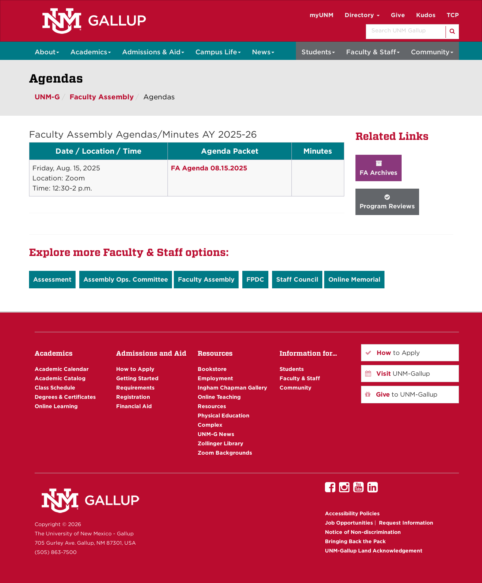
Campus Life (218, 52)
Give (398, 15)
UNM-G (47, 97)
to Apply (392, 352)
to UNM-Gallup (401, 394)
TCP (453, 15)
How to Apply (135, 369)
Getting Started (137, 378)
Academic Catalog (60, 378)
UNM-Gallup (397, 373)
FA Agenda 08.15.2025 (209, 168)
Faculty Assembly (102, 97)
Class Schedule (55, 387)
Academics (90, 52)
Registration (133, 397)
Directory (362, 15)
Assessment (52, 279)
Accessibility (352, 513)
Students (318, 52)
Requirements (135, 387)
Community (432, 52)
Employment (215, 378)
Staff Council (297, 279)
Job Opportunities (349, 523)
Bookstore (212, 369)
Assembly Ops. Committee (125, 279)
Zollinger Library (220, 443)
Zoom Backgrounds (225, 452)
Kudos (425, 15)
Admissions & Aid (153, 52)
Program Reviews (387, 202)
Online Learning (56, 406)
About (47, 52)
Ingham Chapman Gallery (232, 387)
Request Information (406, 523)
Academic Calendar (62, 369)
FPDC (255, 279)
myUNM (321, 15)
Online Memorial (354, 279)
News (263, 52)
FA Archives (379, 168)
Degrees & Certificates (65, 397)
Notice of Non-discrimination (363, 532)
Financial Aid (134, 406)
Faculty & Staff (373, 52)
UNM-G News (216, 434)
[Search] (452, 32)
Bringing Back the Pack (355, 541)
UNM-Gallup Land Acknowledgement (373, 551)
